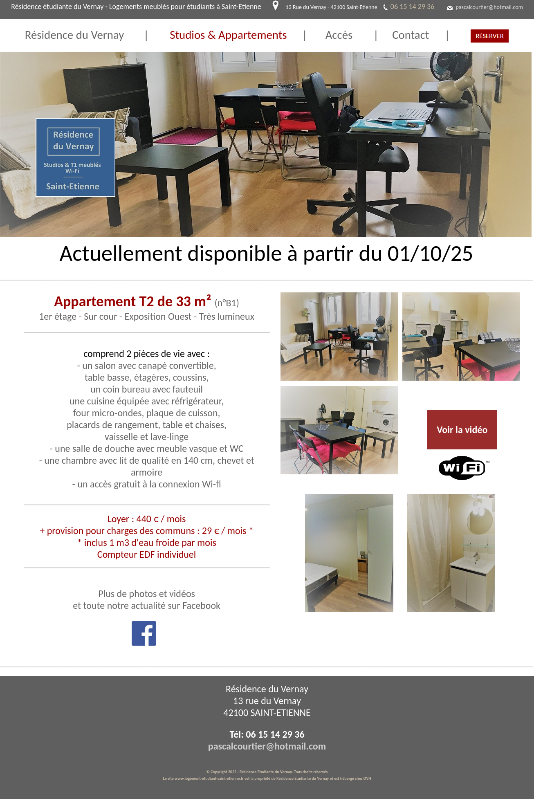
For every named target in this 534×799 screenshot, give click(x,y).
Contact (404, 35)
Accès (349, 35)
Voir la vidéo (462, 429)
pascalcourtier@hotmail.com (489, 7)
